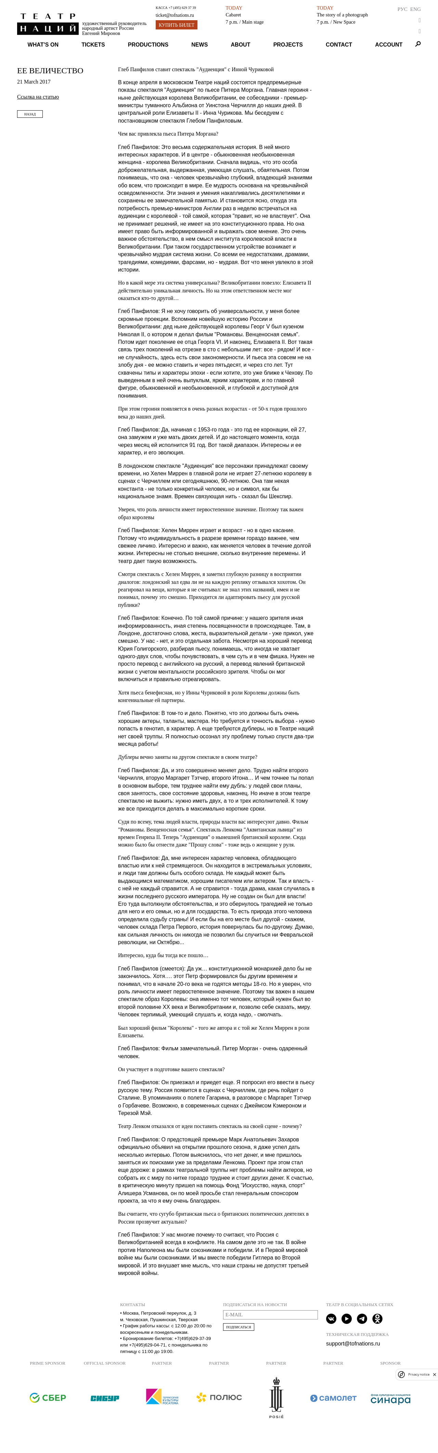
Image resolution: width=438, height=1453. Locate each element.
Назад (30, 114)
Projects (288, 45)
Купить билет (176, 25)
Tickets (93, 45)
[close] (434, 1374)
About (240, 45)
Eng (415, 9)
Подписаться (238, 1327)
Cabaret (233, 14)
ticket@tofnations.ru (175, 15)
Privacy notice (418, 1374)
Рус (403, 9)
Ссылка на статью (38, 97)
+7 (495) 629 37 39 (182, 8)
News (199, 45)
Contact (339, 45)
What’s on (43, 45)
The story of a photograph (342, 14)
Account (388, 45)
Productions (148, 45)
